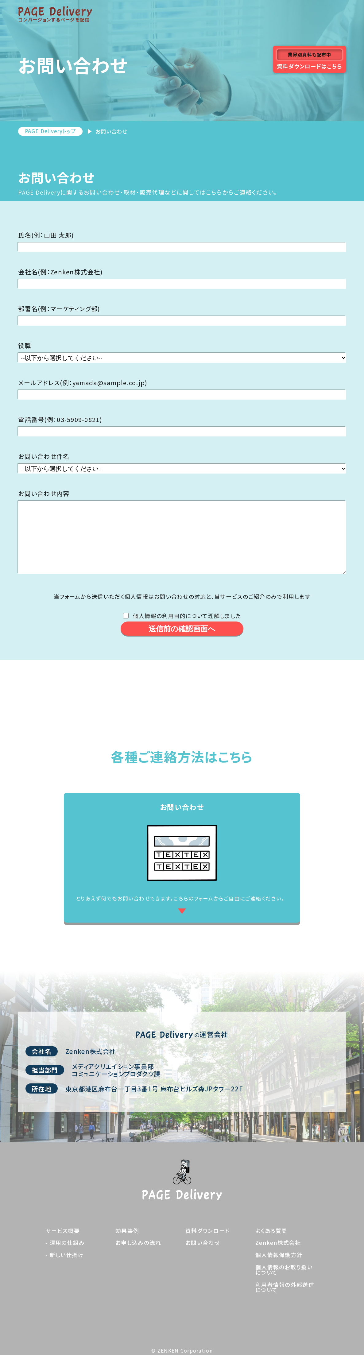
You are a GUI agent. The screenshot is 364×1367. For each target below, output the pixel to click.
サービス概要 (62, 1243)
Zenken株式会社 (278, 1255)
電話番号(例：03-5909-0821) (60, 419)
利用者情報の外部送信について (284, 1299)
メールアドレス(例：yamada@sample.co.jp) (82, 383)
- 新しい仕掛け (64, 1267)
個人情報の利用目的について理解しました (187, 628)
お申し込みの (138, 1255)
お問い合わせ (202, 1255)
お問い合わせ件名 (43, 456)
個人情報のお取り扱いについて (284, 1282)
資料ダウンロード (207, 1243)
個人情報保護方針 (279, 1267)
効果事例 (127, 1243)
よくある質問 (271, 1243)
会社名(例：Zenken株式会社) (60, 272)
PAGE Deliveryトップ (50, 131)
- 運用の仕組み (65, 1255)
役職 (24, 346)
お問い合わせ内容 (43, 493)
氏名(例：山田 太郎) (46, 235)
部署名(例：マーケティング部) (59, 309)
